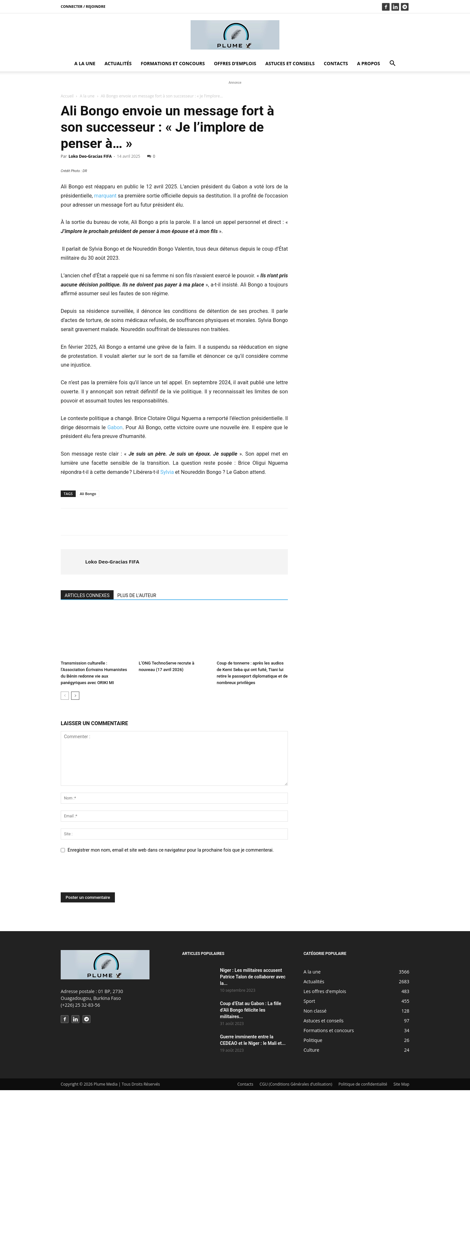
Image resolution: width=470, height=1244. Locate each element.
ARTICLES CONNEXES (87, 749)
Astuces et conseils (290, 63)
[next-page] (75, 849)
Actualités (118, 63)
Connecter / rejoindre (83, 6)
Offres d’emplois (235, 63)
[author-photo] (73, 716)
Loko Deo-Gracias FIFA (90, 156)
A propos (368, 63)
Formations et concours (173, 63)
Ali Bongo (88, 647)
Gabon (115, 581)
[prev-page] (65, 849)
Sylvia (167, 626)
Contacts (336, 63)
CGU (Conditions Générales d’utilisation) (295, 1238)
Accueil (67, 96)
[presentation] (110, 1030)
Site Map (401, 1238)
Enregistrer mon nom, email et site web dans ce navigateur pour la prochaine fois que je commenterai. (171, 1003)
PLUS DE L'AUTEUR (137, 749)
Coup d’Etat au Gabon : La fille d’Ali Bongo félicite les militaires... (250, 1164)
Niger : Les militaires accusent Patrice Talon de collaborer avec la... (253, 1130)
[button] (392, 64)
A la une (84, 63)
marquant (105, 349)
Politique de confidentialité (362, 1238)
